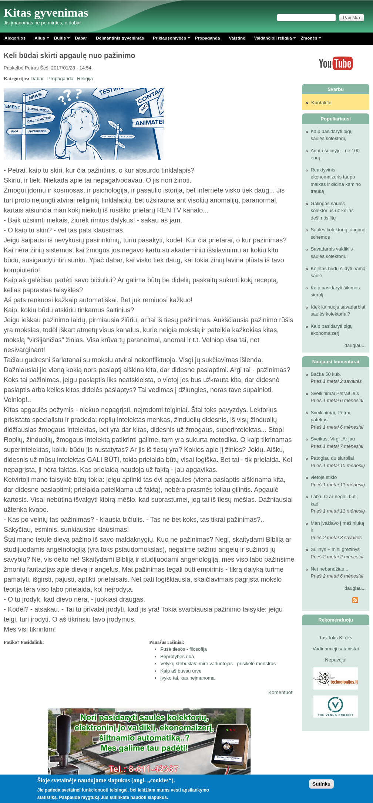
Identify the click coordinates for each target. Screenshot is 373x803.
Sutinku (321, 784)
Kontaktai (321, 102)
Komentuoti (280, 692)
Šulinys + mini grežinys (335, 549)
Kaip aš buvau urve (180, 671)
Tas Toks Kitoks (335, 637)
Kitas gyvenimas (46, 12)
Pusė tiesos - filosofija (183, 649)
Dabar (81, 37)
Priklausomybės (169, 39)
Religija (85, 78)
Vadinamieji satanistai (336, 648)
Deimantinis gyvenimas (120, 37)
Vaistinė (237, 37)
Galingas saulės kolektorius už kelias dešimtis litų (331, 211)
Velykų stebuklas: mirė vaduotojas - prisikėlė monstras (218, 663)
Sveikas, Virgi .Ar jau (332, 439)
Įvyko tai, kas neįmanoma (187, 678)
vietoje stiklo (323, 477)
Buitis (60, 39)
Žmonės (309, 39)
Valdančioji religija (273, 39)
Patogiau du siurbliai (332, 458)
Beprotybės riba (177, 656)
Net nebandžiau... (329, 569)
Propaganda (207, 37)
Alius (40, 39)
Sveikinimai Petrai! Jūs (334, 393)
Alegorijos (15, 37)
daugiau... (355, 345)
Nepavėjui (335, 660)
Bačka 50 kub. (325, 374)
